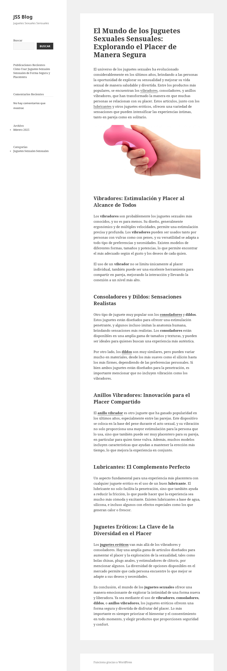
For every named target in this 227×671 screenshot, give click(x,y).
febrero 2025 (21, 130)
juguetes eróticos (114, 544)
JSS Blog (23, 16)
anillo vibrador (110, 413)
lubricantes (103, 106)
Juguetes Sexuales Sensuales (31, 151)
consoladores (171, 314)
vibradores (149, 90)
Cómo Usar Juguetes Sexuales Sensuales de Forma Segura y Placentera (31, 73)
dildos (127, 351)
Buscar (17, 40)
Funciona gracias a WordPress (113, 662)
